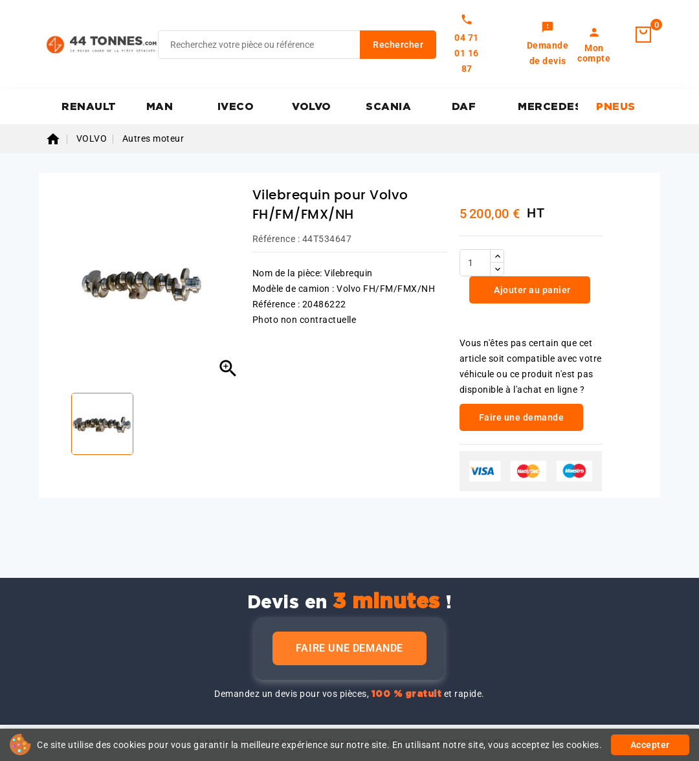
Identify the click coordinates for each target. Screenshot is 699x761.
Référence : (276, 239)
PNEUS (616, 107)
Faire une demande (349, 648)
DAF (464, 107)
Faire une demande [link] (521, 417)
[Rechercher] (297, 44)
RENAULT (88, 107)
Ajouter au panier (531, 290)
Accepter (650, 745)
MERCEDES (548, 107)
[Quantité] (475, 262)
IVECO (235, 107)
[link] (547, 45)
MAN (159, 107)
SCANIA (388, 107)
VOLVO (311, 107)
